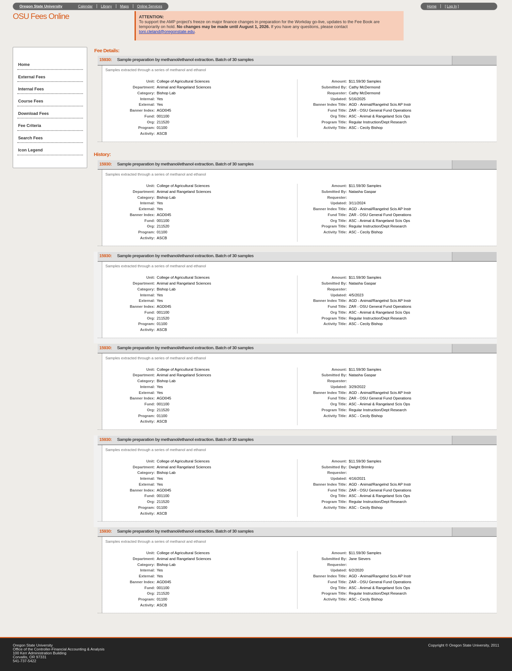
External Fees (31, 76)
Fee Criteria (29, 125)
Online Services (149, 6)
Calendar (85, 6)
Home (432, 6)
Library (106, 6)
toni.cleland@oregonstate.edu (167, 31)
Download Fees (33, 113)
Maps (124, 6)
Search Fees (30, 137)
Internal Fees (31, 88)
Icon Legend (30, 150)
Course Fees (30, 101)
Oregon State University (41, 6)
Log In (452, 6)
